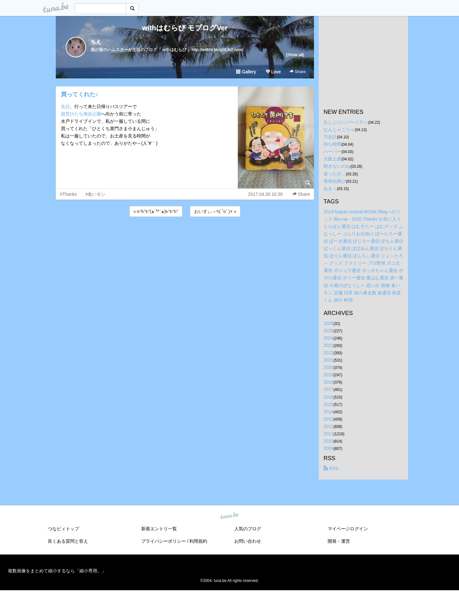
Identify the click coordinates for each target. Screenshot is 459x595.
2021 (328, 360)
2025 (328, 330)
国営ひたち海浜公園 (81, 113)
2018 (328, 382)
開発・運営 (339, 541)
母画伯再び (335, 181)
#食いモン (95, 194)
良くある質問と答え (68, 541)
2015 (328, 404)
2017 (328, 389)
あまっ (330, 188)
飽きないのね (337, 166)
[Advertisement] (185, 235)
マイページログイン (348, 528)
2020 (328, 367)
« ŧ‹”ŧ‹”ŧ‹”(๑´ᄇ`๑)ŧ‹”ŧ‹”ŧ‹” (156, 211)
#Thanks (68, 194)
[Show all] (295, 54)
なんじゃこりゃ (339, 129)
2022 (328, 352)
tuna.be (229, 516)
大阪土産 (332, 158)
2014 (328, 411)
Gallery (246, 71)
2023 (328, 345)
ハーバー (332, 151)
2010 (328, 441)
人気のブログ (247, 528)
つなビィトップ (63, 528)
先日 (65, 106)
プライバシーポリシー (163, 541)
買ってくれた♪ (79, 94)
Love (273, 71)
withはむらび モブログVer (185, 28)
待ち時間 (332, 144)
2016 (328, 397)
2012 (328, 426)
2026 (328, 323)
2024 (328, 338)
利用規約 (198, 541)
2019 (328, 374)
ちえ (96, 42)
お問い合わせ (247, 541)
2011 (328, 433)
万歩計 (330, 136)
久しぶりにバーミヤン (346, 122)
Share (297, 71)
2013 (328, 419)
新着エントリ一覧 (159, 528)
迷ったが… (335, 173)
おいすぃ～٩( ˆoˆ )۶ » (215, 211)
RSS (331, 468)
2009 (328, 448)
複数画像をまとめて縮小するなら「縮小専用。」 (57, 570)
